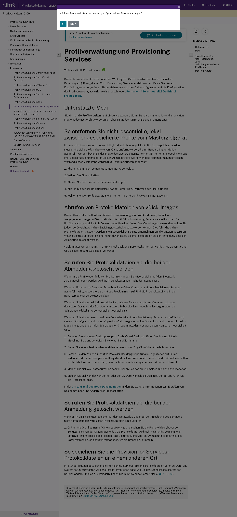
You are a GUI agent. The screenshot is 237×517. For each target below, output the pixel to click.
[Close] (179, 6)
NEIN (73, 23)
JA (63, 23)
